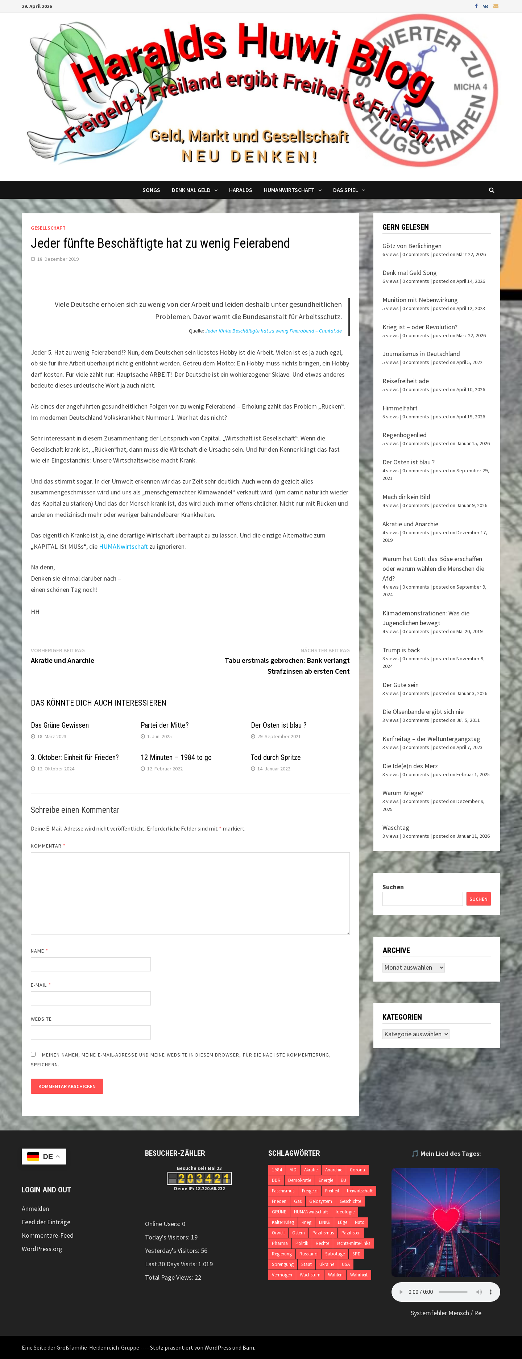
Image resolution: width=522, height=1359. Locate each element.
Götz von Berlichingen (412, 246)
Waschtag (395, 827)
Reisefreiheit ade (405, 381)
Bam (248, 1347)
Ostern (298, 1233)
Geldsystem (320, 1201)
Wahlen (335, 1275)
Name (39, 951)
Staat (306, 1264)
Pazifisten (351, 1233)
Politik (301, 1243)
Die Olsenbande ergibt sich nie (423, 711)
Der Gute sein (400, 685)
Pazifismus (323, 1233)
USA (346, 1264)
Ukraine (326, 1264)
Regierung (282, 1254)
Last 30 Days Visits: (171, 1264)
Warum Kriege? (402, 793)
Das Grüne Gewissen (60, 725)
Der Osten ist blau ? (279, 725)
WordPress (217, 1347)
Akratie (311, 1170)
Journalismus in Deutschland (421, 354)
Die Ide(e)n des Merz (410, 766)
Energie (326, 1180)
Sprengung (283, 1264)
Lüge (342, 1222)
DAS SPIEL (345, 189)
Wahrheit (359, 1275)
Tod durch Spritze (276, 757)
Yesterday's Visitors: (173, 1250)
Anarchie (333, 1170)
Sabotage (335, 1254)
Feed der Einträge (46, 1222)
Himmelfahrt (400, 408)
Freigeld (310, 1191)
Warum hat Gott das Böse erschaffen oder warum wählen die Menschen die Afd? (433, 568)
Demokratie (299, 1180)
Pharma (280, 1243)
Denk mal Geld (191, 189)
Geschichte (350, 1201)
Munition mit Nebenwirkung (420, 300)
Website (41, 1019)
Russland (308, 1254)
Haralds (240, 189)
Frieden (279, 1201)
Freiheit (332, 1191)
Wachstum (310, 1275)
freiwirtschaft (360, 1191)
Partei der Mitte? (165, 725)
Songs (151, 189)
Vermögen (282, 1275)
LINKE (324, 1222)
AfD (293, 1170)
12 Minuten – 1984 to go (176, 757)
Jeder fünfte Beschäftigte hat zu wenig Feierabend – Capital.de (273, 330)
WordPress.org (42, 1249)
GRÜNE (279, 1212)
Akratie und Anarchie (410, 524)
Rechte (322, 1243)
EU (343, 1180)
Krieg (306, 1222)
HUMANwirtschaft (123, 546)
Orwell (278, 1233)
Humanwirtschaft (289, 189)
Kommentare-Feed (48, 1235)
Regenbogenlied (404, 435)
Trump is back (401, 650)
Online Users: (163, 1224)
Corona (357, 1170)
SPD (356, 1254)
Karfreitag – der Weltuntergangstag (431, 739)
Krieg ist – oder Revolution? (419, 327)
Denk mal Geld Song (409, 272)
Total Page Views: (170, 1277)
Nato (360, 1222)
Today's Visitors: (168, 1237)
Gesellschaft (48, 228)
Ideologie (345, 1212)
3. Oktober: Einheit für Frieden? (75, 757)
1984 (277, 1170)
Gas (298, 1201)
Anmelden (35, 1208)
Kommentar (48, 845)
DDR (276, 1180)
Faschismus (283, 1191)
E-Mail (41, 985)
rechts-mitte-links (353, 1243)
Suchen (393, 887)
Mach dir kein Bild (406, 497)
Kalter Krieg (283, 1222)
